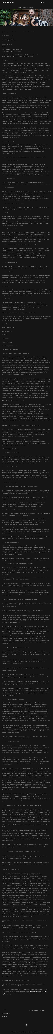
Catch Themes (38, 1031)
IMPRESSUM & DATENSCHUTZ (37, 1010)
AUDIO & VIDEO (6, 1013)
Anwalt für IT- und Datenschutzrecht (33, 993)
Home (20, 7)
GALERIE (4, 1016)
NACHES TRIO (8, 2)
